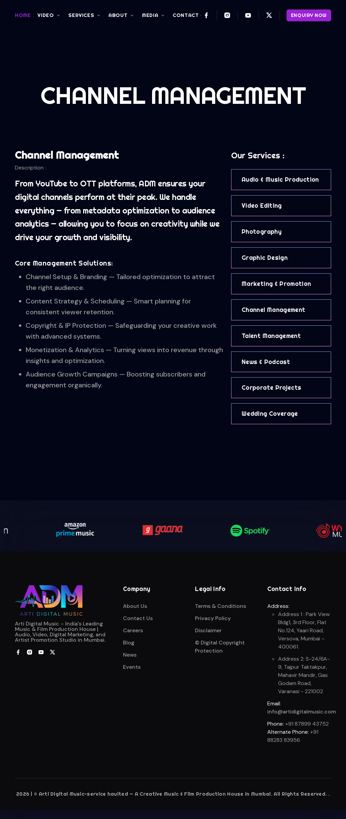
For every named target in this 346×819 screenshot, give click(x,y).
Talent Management (271, 336)
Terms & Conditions (220, 606)
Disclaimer (208, 630)
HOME (22, 15)
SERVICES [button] (81, 15)
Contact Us (138, 618)
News (130, 654)
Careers (133, 630)
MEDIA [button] (150, 15)
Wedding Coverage (270, 413)
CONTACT (186, 15)
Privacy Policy (213, 618)
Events (132, 666)
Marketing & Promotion (276, 284)
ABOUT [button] (117, 15)
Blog (128, 642)
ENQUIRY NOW (309, 15)
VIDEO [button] (46, 15)
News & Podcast (266, 362)
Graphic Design (265, 257)
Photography (261, 231)
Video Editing (262, 205)
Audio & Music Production (280, 179)
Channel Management (273, 310)
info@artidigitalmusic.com (301, 711)
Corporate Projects (271, 387)
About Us (135, 606)
